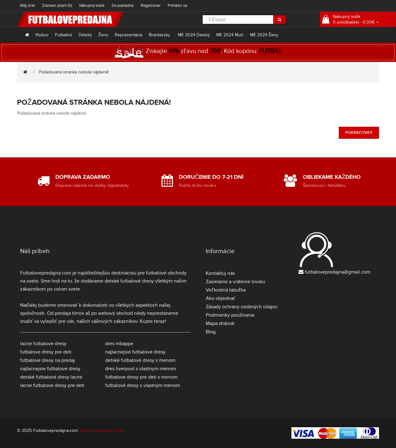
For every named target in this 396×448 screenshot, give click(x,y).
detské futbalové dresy (129, 281)
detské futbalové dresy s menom (140, 360)
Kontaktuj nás (220, 273)
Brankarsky (160, 34)
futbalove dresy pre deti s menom (141, 377)
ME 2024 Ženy (264, 34)
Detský (85, 34)
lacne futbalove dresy (43, 343)
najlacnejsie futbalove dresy (50, 369)
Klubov (42, 34)
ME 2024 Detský (194, 34)
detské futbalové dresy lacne (51, 377)
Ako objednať (220, 298)
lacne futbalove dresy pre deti (52, 385)
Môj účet (27, 5)
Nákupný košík (92, 5)
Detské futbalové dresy (102, 430)
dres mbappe (119, 343)
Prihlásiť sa (177, 5)
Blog (211, 332)
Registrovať (151, 5)
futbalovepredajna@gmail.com (337, 272)
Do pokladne (123, 5)
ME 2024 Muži (229, 34)
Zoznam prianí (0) (57, 5)
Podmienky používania (230, 315)
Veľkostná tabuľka (226, 290)
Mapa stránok (220, 323)
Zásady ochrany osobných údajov (242, 307)
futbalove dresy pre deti (45, 352)
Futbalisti (63, 34)
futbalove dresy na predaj (47, 360)
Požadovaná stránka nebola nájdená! (74, 72)
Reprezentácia (128, 34)
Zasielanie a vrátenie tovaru (235, 282)
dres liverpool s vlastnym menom (140, 369)
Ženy (103, 34)
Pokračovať (358, 132)
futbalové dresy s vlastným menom (142, 385)
